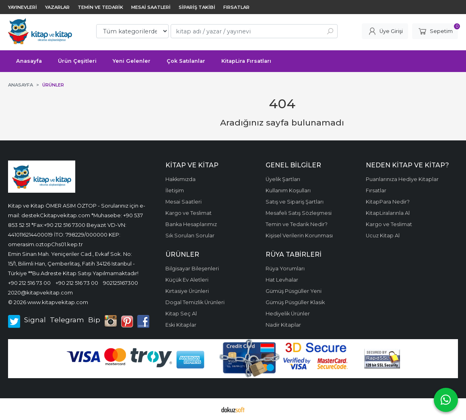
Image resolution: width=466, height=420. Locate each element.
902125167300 (120, 283)
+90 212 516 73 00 (29, 283)
